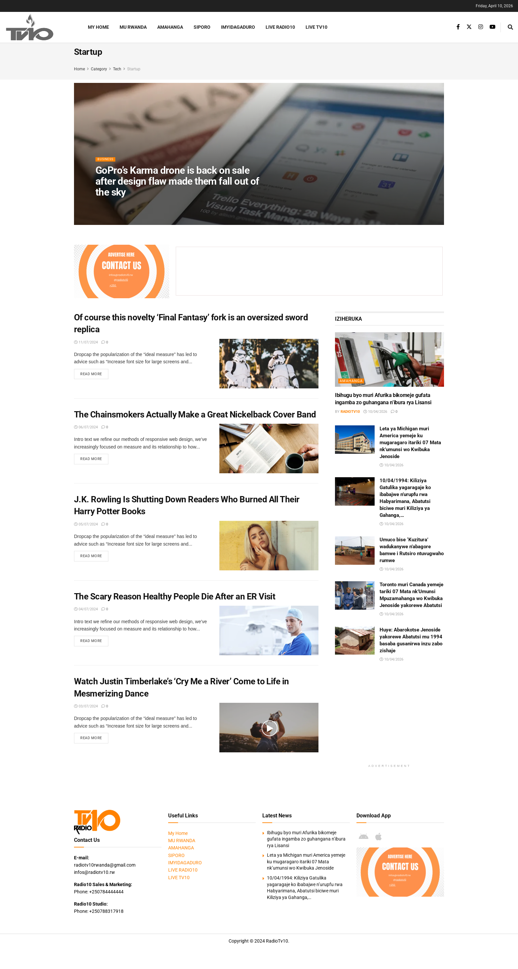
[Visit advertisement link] (121, 271)
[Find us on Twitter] (469, 26)
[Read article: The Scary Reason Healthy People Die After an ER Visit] (268, 630)
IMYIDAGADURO (238, 27)
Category (99, 69)
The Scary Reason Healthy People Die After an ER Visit (174, 596)
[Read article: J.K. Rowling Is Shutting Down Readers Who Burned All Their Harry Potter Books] (268, 545)
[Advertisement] (313, 270)
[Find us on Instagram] (480, 26)
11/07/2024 (86, 342)
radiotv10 (350, 412)
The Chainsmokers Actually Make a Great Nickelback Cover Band (195, 414)
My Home (98, 27)
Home (79, 69)
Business (107, 163)
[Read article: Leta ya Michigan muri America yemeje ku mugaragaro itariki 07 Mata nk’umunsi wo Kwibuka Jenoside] (355, 439)
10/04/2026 (375, 412)
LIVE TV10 (316, 27)
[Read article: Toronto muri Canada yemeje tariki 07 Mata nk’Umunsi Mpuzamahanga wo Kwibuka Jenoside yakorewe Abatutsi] (355, 595)
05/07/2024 (86, 524)
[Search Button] (510, 27)
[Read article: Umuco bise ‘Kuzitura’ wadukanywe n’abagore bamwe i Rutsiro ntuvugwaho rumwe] (355, 550)
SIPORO (202, 27)
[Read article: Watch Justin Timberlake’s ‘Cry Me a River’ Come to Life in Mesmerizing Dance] (268, 727)
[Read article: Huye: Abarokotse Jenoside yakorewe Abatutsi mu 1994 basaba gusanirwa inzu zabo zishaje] (355, 641)
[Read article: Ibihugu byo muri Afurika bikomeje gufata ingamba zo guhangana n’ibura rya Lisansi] (389, 359)
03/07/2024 (86, 706)
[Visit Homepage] (38, 27)
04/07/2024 (86, 609)
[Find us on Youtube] (493, 26)
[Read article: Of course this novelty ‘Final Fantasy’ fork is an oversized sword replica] (268, 363)
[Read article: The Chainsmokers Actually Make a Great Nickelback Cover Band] (268, 448)
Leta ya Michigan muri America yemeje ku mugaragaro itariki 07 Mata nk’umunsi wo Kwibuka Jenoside (410, 442)
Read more (94, 374)
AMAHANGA (170, 27)
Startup (133, 69)
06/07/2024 (86, 427)
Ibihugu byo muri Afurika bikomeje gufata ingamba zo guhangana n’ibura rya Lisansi (306, 839)
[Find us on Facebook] (458, 26)
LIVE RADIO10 (280, 27)
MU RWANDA (133, 27)
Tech (117, 69)
